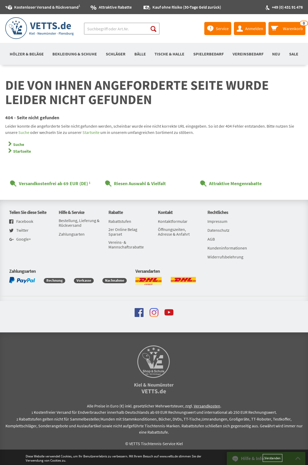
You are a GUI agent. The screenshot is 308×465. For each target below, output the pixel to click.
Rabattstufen (119, 221)
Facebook (21, 221)
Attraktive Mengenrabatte (235, 183)
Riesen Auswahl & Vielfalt (140, 183)
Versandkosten (207, 406)
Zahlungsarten (72, 234)
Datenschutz (218, 230)
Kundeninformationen (227, 248)
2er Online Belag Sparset (122, 231)
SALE (293, 53)
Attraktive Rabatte (115, 7)
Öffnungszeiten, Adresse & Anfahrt (174, 231)
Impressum (217, 221)
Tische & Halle (169, 53)
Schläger (115, 53)
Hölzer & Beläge (27, 53)
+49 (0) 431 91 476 (287, 7)
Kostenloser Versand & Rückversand (46, 6)
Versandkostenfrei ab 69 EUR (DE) (53, 183)
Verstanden (272, 458)
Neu (276, 53)
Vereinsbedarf (248, 53)
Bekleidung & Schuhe (74, 53)
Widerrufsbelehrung (225, 256)
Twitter (19, 230)
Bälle (140, 53)
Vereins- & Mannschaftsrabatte (126, 244)
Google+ (20, 239)
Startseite (91, 132)
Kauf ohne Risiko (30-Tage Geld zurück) (186, 7)
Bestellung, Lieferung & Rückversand (79, 223)
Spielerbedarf (208, 53)
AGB (211, 239)
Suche (23, 132)
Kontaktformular (173, 221)
